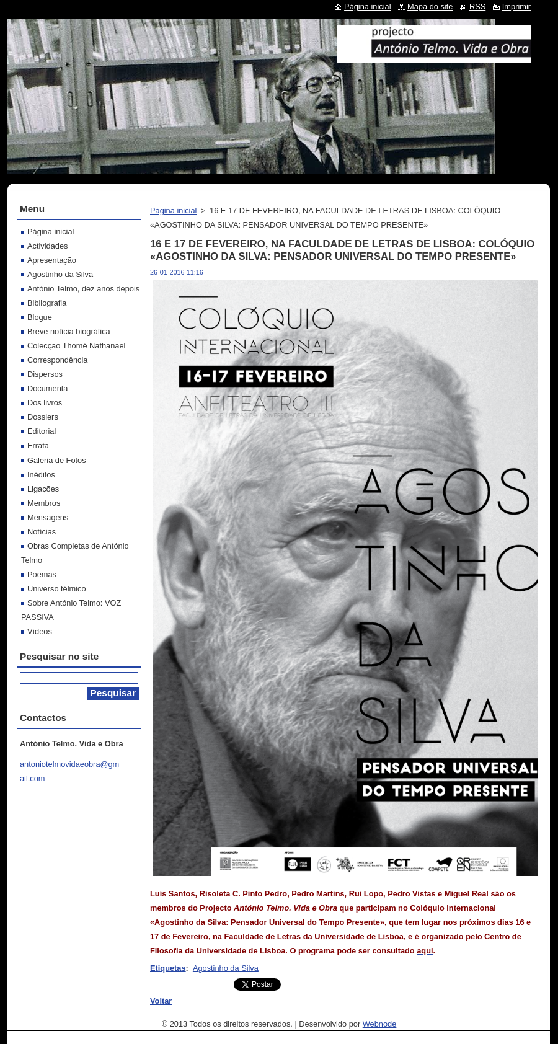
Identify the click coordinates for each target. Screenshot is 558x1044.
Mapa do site (430, 6)
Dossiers (42, 417)
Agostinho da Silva (226, 968)
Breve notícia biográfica (68, 331)
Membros (43, 503)
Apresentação (51, 260)
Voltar (161, 1001)
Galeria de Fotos (56, 460)
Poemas (41, 574)
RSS (477, 6)
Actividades (47, 245)
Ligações (43, 488)
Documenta (47, 388)
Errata (38, 445)
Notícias (41, 531)
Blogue (39, 317)
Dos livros (44, 402)
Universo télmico (56, 588)
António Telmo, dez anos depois (83, 288)
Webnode (380, 1024)
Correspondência (57, 360)
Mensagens (47, 517)
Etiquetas (168, 968)
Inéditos (41, 474)
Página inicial (173, 210)
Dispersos (45, 374)
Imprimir (516, 6)
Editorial (41, 431)
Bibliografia (46, 302)
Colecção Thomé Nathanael (76, 345)
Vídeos (39, 631)
